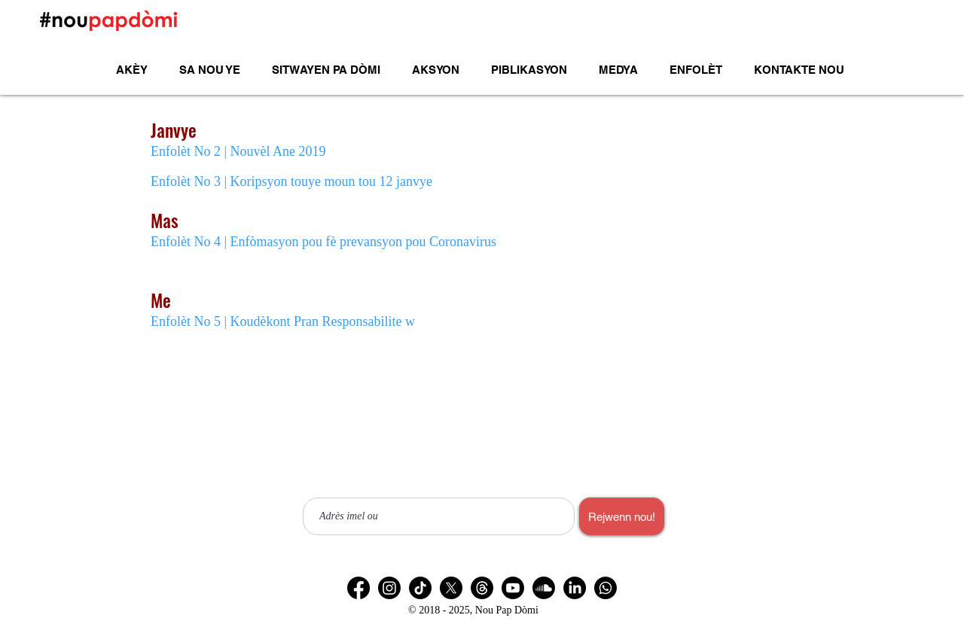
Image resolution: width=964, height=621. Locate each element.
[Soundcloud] (543, 588)
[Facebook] (358, 588)
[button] (435, 70)
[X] (451, 588)
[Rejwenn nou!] (621, 516)
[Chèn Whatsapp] (605, 588)
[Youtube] (513, 588)
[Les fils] (482, 588)
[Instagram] (389, 588)
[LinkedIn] (574, 588)
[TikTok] (420, 588)
